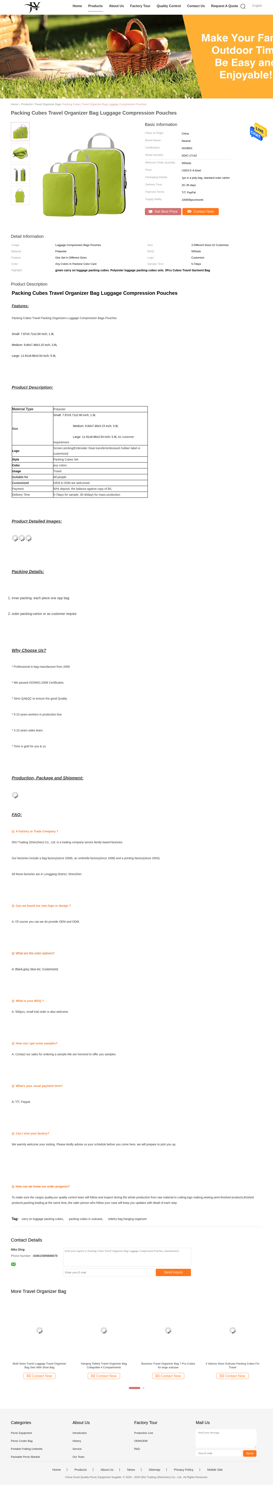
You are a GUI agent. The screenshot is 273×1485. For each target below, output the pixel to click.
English (257, 5)
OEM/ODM (141, 1440)
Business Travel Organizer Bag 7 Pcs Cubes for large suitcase (168, 1365)
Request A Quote (224, 6)
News (131, 1469)
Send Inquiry (173, 1272)
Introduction (79, 1433)
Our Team (78, 1456)
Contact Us (196, 6)
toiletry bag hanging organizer (127, 1219)
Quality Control (169, 6)
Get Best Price (163, 211)
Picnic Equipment (21, 1433)
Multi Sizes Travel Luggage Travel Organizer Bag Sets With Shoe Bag (39, 1365)
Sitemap (154, 1469)
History (76, 1440)
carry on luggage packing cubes (42, 1219)
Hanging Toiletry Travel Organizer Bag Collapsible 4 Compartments (104, 1365)
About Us (116, 6)
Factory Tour (140, 6)
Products (95, 6)
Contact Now (200, 211)
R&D (137, 1448)
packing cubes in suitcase (85, 1219)
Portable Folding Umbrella (26, 1448)
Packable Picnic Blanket (25, 1456)
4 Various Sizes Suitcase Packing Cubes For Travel (232, 1365)
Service (76, 1448)
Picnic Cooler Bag (21, 1440)
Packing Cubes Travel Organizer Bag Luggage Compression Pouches (104, 104)
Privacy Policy (183, 1469)
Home (77, 6)
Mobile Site (215, 1469)
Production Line (143, 1433)
